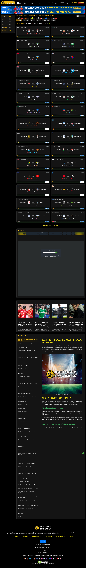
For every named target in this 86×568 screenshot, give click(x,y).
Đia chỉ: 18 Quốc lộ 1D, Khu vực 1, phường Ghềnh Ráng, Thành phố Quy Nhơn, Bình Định (45, 555)
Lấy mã (43, 541)
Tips (53, 2)
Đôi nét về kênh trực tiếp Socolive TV (25, 343)
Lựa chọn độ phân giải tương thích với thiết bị (26, 484)
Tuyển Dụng (67, 2)
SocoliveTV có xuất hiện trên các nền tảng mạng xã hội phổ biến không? (28, 497)
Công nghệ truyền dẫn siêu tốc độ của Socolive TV (27, 383)
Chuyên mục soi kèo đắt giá (23, 443)
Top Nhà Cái (74, 3)
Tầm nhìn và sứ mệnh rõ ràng (23, 347)
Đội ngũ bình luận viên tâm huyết (24, 376)
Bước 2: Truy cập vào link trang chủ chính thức (27, 466)
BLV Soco (6, 21)
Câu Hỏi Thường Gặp (60, 536)
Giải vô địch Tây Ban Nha (22, 408)
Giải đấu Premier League (22, 401)
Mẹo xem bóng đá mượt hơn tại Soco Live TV (26, 478)
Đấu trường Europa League (23, 421)
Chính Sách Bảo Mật (37, 536)
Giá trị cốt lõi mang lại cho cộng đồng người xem (27, 354)
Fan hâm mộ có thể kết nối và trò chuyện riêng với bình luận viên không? (27, 501)
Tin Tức (56, 2)
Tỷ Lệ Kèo (40, 2)
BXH (45, 2)
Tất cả (6, 30)
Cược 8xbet (81, 3)
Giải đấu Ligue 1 (21, 414)
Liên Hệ (71, 536)
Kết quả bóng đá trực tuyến (23, 449)
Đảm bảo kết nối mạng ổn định (24, 481)
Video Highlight (33, 2)
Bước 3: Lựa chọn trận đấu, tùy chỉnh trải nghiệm (27, 470)
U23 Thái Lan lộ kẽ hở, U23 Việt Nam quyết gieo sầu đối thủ (25, 324)
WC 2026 (19, 2)
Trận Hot (6, 19)
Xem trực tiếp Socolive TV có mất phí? (25, 508)
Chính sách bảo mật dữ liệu (23, 365)
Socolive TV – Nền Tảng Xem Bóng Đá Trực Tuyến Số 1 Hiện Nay (28, 340)
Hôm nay (6, 24)
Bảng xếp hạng (21, 446)
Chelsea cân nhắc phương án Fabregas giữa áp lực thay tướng (59, 324)
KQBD (49, 2)
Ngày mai (6, 27)
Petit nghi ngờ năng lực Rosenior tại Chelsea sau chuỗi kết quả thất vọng (76, 324)
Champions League (22, 418)
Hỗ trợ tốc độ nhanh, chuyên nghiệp (24, 393)
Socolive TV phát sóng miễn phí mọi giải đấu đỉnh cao (27, 397)
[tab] (19, 19)
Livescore (62, 2)
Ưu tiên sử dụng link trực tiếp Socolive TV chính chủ (28, 488)
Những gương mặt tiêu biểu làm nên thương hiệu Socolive (27, 474)
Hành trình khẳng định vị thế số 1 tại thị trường (26, 350)
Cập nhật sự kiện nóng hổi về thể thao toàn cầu (27, 439)
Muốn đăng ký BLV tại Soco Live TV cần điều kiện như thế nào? (27, 512)
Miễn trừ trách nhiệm (22, 368)
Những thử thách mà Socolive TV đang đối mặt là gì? (28, 505)
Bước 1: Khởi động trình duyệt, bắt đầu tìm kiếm (27, 463)
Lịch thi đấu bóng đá (22, 436)
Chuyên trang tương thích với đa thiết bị (25, 390)
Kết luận (19, 516)
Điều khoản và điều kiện (22, 361)
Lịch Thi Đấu (25, 2)
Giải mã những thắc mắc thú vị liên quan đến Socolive (26, 492)
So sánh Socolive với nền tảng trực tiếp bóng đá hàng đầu (27, 454)
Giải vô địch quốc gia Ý (22, 404)
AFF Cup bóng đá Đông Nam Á (24, 428)
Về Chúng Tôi (16, 536)
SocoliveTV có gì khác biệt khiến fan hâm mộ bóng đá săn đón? (27, 372)
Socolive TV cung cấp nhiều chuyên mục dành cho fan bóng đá (27, 432)
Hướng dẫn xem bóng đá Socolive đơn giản (26, 460)
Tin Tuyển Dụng (49, 536)
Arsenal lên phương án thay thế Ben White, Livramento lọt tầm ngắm (42, 324)
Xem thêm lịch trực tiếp (50, 225)
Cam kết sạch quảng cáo (23, 386)
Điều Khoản (25, 536)
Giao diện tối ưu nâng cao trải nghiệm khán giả (27, 380)
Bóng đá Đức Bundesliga (22, 411)
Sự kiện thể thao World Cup (23, 425)
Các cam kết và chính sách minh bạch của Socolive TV (28, 358)
